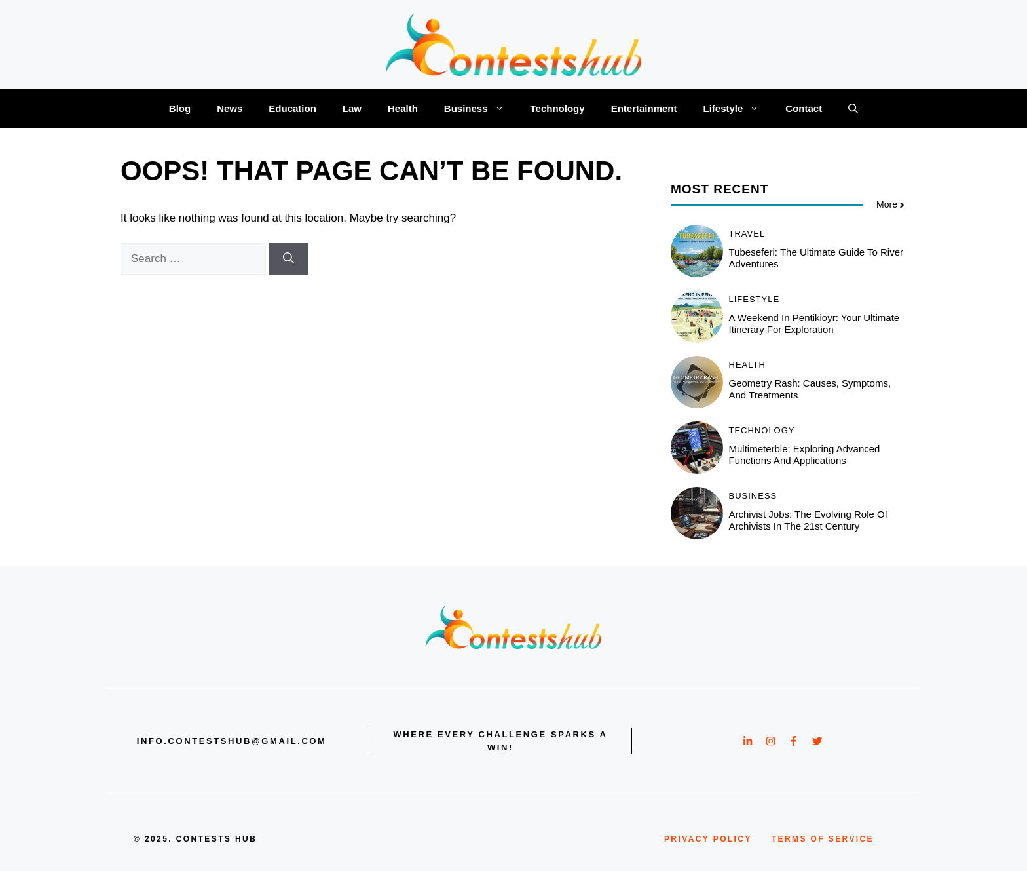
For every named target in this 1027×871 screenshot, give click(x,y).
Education (292, 108)
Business (480, 108)
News (229, 108)
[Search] (288, 259)
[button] (853, 108)
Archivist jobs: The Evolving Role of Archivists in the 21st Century (808, 520)
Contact (803, 108)
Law (352, 108)
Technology (558, 108)
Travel (747, 233)
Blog (180, 108)
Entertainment (644, 108)
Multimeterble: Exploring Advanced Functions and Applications (804, 454)
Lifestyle (737, 108)
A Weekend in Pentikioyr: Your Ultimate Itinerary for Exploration (814, 323)
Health (403, 108)
